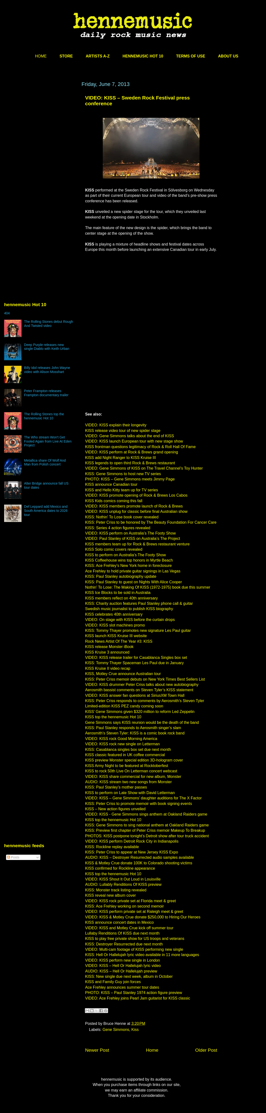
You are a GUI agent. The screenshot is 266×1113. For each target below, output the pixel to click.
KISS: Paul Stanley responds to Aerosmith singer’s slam (133, 728)
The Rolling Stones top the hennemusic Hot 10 (44, 416)
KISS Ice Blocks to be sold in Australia (117, 593)
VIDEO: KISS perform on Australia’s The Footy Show (130, 533)
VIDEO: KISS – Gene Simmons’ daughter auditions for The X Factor (143, 798)
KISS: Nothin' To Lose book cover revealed (121, 517)
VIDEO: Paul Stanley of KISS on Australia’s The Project (132, 538)
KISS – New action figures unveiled (115, 809)
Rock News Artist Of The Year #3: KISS (118, 641)
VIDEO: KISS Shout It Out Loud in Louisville (123, 879)
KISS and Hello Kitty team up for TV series (121, 490)
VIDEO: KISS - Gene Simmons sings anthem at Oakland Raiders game (146, 814)
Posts (13, 857)
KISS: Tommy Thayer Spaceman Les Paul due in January (134, 663)
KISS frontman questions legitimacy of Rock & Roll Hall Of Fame (140, 447)
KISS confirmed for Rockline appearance (120, 868)
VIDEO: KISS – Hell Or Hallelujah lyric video (123, 966)
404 (7, 313)
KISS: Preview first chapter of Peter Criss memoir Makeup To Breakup (145, 830)
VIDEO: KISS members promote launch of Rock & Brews (134, 506)
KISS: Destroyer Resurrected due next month (124, 944)
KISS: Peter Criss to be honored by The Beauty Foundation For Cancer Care (150, 522)
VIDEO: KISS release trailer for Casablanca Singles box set (136, 657)
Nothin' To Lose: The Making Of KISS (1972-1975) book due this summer (147, 587)
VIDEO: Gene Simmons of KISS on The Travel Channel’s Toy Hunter (144, 468)
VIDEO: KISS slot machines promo (115, 625)
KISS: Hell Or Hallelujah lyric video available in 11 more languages (142, 955)
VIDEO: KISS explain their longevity (115, 425)
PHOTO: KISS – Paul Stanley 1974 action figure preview (133, 993)
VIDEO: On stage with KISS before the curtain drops (130, 620)
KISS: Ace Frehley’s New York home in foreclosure (128, 566)
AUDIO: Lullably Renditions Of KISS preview (123, 884)
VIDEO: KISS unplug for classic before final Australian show (136, 511)
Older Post (206, 1050)
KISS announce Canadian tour (111, 484)
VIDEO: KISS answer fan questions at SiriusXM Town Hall (135, 695)
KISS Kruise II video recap (107, 668)
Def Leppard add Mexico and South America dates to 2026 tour (46, 511)
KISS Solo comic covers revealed (113, 549)
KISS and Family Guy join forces (113, 982)
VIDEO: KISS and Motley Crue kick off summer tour (129, 928)
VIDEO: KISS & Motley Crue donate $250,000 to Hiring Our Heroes (142, 917)
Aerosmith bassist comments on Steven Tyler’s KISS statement (139, 690)
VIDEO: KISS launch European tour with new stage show (134, 441)
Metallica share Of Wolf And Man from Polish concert (45, 462)
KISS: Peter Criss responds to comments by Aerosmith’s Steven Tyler (144, 701)
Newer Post (97, 1050)
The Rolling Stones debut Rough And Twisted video (48, 324)
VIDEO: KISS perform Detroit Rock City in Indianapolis (131, 841)
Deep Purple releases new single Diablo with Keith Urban (46, 347)
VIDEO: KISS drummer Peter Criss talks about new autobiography (142, 685)
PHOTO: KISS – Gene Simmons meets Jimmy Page (130, 479)
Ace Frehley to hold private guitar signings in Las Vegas (132, 571)
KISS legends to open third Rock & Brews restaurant (130, 463)
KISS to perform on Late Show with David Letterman (130, 793)
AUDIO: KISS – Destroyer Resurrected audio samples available (139, 857)
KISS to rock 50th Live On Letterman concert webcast (131, 771)
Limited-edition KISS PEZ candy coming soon (124, 706)
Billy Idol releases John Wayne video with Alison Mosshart (47, 370)
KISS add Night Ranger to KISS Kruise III (120, 458)
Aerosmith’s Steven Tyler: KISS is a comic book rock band (135, 733)
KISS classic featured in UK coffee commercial (125, 755)
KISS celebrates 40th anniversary (113, 614)
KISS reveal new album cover (110, 895)
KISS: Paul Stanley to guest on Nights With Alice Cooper (133, 582)
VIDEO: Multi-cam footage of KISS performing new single (134, 949)
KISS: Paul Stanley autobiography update (120, 576)
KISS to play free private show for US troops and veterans (134, 939)
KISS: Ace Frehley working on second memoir (124, 906)
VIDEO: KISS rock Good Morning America (121, 739)
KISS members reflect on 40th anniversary (121, 598)
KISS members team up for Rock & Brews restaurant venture (137, 544)
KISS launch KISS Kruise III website (116, 636)
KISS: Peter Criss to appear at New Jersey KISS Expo (131, 852)
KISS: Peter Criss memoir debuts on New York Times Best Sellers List (145, 679)
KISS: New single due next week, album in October (129, 976)
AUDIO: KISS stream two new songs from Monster (128, 782)
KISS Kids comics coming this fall (113, 501)
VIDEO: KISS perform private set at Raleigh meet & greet (134, 911)
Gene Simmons (116, 1030)
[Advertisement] (45, 142)
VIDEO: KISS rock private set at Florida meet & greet (130, 901)
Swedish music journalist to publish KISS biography (129, 609)
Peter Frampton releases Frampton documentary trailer (46, 393)
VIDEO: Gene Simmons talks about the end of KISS (129, 436)
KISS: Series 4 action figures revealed (117, 528)
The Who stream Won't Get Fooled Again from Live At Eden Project (48, 441)
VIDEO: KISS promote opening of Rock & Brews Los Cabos (136, 495)
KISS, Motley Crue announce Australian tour (123, 674)
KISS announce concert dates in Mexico (119, 922)
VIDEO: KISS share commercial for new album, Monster (133, 777)
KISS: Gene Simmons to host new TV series (123, 474)
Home (152, 1050)
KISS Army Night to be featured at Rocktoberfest (126, 766)
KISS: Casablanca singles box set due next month (128, 749)
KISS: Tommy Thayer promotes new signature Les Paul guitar (138, 630)
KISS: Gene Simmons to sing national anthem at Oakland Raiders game (147, 825)
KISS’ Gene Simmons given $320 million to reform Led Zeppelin (139, 712)
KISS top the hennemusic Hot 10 (113, 717)
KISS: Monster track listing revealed (115, 890)
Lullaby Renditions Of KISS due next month (122, 933)
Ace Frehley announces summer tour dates (122, 987)
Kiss (135, 1030)
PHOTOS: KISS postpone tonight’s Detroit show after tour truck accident (147, 836)
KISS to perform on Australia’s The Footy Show (125, 555)
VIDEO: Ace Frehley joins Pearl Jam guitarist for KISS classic (137, 998)
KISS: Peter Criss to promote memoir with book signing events (138, 804)
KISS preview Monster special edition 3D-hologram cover (134, 760)
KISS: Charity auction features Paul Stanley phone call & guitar (139, 603)
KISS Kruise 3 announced (107, 652)
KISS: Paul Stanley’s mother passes (116, 787)
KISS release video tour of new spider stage (122, 431)
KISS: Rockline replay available (112, 847)
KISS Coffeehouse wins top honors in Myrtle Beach (129, 560)
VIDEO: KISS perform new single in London (122, 960)
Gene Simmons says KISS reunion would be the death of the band (142, 722)
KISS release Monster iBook (109, 647)
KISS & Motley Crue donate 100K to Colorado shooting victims (138, 863)
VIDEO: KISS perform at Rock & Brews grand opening (131, 452)
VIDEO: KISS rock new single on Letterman (122, 744)
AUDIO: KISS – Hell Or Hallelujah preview (121, 971)
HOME (41, 56)
